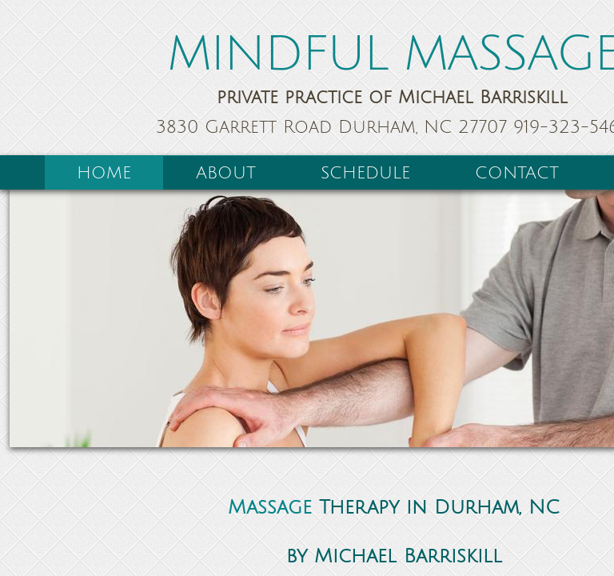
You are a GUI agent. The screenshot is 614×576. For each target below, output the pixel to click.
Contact (517, 173)
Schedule (365, 173)
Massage (270, 507)
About (226, 173)
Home (104, 173)
